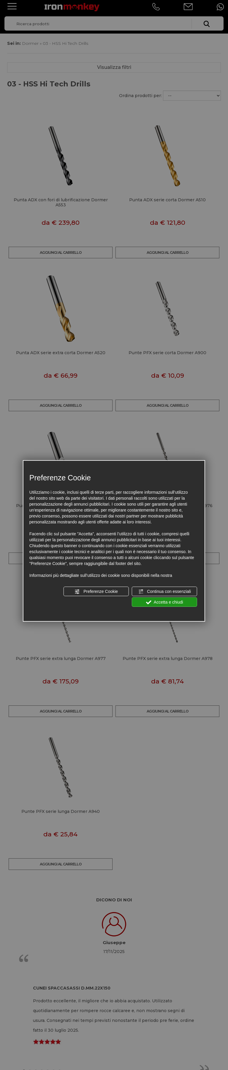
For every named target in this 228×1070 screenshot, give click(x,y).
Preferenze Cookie (96, 591)
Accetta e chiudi (164, 602)
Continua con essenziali (164, 591)
